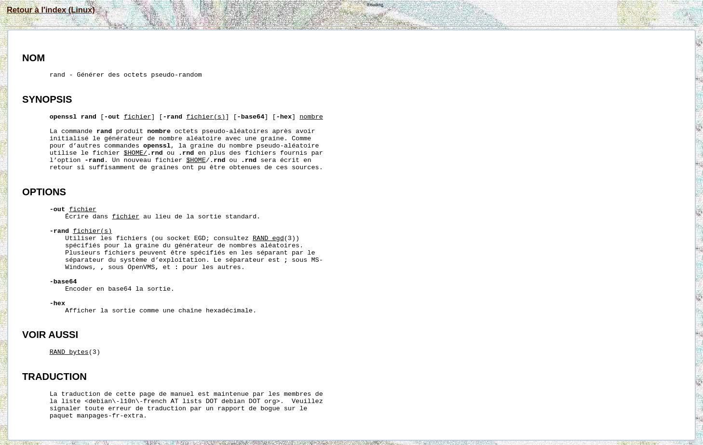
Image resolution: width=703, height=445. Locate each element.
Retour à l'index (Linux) (51, 9)
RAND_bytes (69, 352)
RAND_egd (268, 238)
